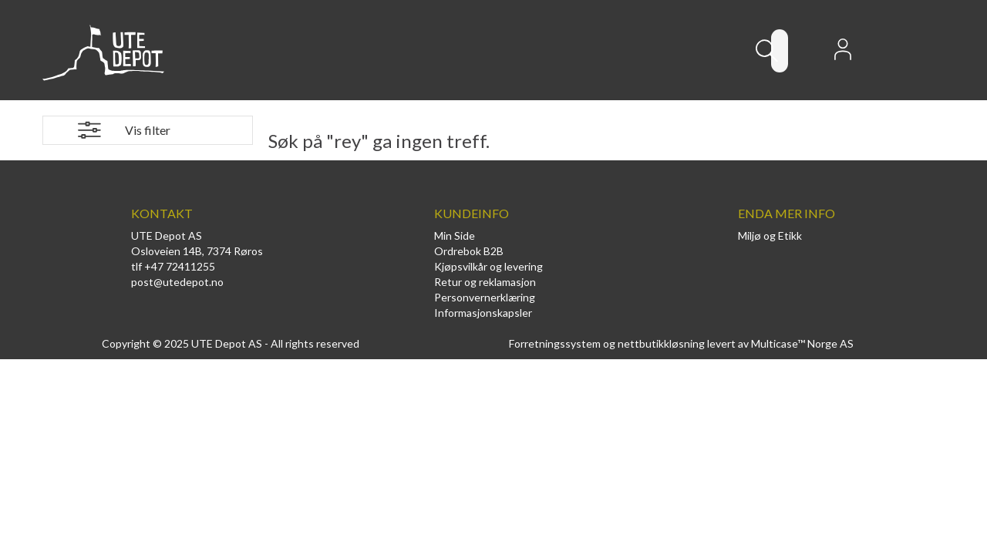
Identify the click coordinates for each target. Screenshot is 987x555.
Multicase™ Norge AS (802, 343)
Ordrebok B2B (469, 250)
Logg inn (842, 54)
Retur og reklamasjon (485, 281)
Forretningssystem (555, 343)
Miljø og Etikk (770, 235)
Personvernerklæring (484, 297)
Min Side (454, 235)
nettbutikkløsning (661, 343)
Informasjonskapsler (483, 312)
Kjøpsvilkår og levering (488, 266)
